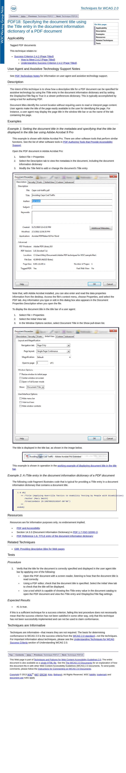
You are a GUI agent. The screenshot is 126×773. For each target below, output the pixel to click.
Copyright (14, 674)
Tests (98, 43)
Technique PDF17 (40, 16)
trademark (102, 674)
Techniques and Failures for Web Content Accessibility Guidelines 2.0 (67, 659)
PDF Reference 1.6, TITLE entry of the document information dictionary (55, 536)
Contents (14, 16)
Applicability (101, 28)
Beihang (57, 674)
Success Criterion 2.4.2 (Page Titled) (34, 56)
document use (17, 677)
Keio (50, 674)
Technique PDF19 (66, 16)
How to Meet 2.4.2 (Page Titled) (38, 59)
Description (101, 31)
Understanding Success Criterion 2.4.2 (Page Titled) (49, 63)
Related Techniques (104, 40)
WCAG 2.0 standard (84, 636)
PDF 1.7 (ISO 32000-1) (85, 532)
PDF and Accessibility (28, 528)
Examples (100, 34)
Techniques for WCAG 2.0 (99, 8)
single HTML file (48, 663)
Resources (100, 37)
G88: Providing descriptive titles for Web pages (39, 549)
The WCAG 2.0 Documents (79, 663)
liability (92, 674)
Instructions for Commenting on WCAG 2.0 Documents (64, 669)
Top (11, 655)
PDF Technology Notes (27, 76)
